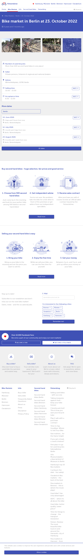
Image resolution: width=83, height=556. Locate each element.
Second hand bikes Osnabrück (41, 423)
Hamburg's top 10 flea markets (57, 466)
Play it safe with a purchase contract (57, 420)
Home (4, 9)
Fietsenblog (42, 9)
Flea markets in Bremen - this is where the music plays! (57, 486)
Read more (41, 216)
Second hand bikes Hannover (40, 412)
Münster (46, 4)
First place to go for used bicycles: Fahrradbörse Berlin (57, 448)
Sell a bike (22, 396)
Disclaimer (22, 411)
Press (20, 408)
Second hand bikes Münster (39, 418)
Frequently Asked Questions (25, 400)
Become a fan (21, 342)
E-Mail (44, 293)
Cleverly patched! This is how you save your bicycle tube (57, 411)
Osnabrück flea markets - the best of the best (56, 478)
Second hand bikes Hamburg (40, 407)
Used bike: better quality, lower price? (57, 506)
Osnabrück (77, 4)
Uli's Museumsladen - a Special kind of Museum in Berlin (57, 458)
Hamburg (39, 4)
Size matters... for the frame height (57, 435)
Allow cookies (41, 552)
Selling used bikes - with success (57, 394)
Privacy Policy (23, 414)
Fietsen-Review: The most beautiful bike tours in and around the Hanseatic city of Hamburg (57, 529)
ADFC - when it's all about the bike (57, 500)
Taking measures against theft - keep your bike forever (57, 401)
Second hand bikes (29, 9)
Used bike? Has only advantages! (57, 494)
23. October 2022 (28, 16)
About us (21, 404)
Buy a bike (22, 393)
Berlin (53, 4)
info (75, 88)
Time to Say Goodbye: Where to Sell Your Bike (57, 428)
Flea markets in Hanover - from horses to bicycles (57, 541)
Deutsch (77, 9)
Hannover (68, 4)
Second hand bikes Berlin (39, 396)
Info (20, 9)
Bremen (60, 4)
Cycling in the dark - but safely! (57, 471)
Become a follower (62, 342)
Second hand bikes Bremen (39, 401)
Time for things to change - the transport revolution (57, 515)
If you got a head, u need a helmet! (57, 440)
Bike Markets (12, 9)
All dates (42, 148)
